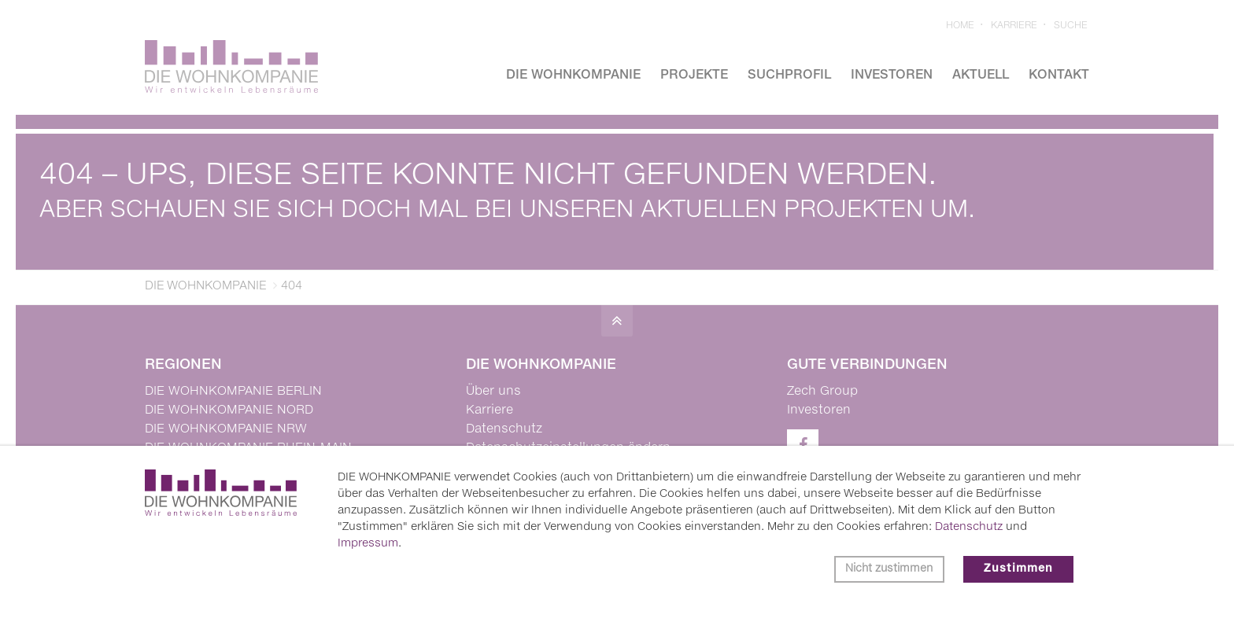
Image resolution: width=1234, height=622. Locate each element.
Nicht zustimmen (889, 569)
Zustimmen (1018, 569)
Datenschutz (969, 526)
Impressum (368, 543)
